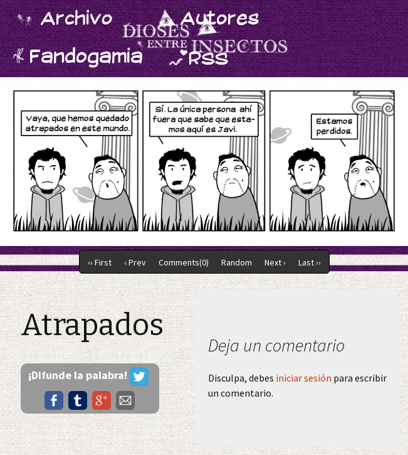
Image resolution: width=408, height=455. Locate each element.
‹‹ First (100, 262)
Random (236, 262)
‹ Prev (135, 262)
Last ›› (309, 262)
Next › (275, 262)
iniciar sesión (304, 378)
